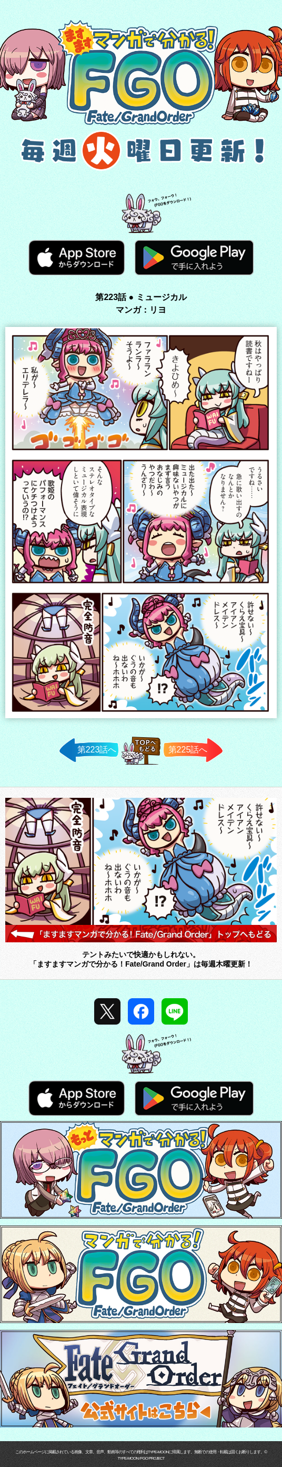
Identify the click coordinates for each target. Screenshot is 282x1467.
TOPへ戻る (141, 764)
